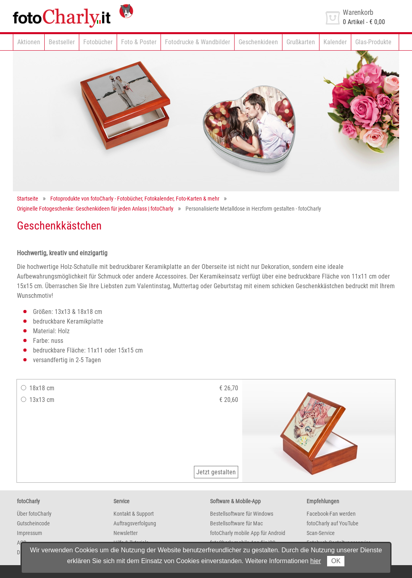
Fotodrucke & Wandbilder (197, 42)
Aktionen (28, 42)
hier (315, 561)
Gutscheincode (33, 523)
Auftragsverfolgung (134, 523)
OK (335, 561)
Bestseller (62, 42)
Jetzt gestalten (216, 472)
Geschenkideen (258, 42)
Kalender (335, 42)
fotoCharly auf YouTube (332, 523)
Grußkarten (300, 42)
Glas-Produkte (373, 42)
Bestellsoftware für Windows (241, 513)
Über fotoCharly (34, 513)
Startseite (27, 198)
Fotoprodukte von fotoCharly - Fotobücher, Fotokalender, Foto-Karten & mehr (134, 198)
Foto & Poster (139, 42)
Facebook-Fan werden (331, 513)
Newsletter (125, 533)
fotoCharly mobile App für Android (247, 533)
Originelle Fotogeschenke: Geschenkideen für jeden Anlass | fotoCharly (95, 208)
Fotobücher (98, 42)
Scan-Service (321, 533)
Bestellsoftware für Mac (236, 523)
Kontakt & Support (133, 513)
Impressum (29, 533)
